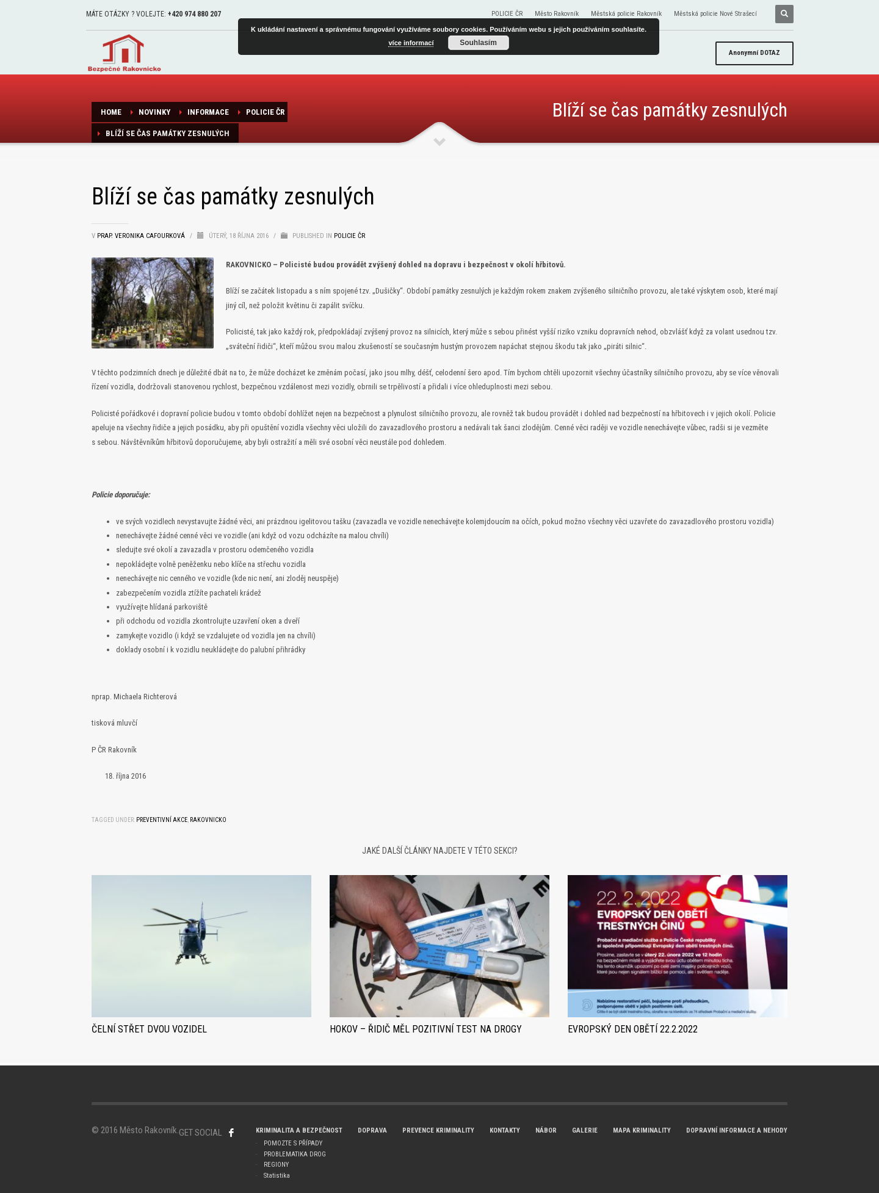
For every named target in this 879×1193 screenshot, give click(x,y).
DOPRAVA (372, 1130)
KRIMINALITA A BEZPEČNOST (299, 1130)
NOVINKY (154, 112)
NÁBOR (546, 1130)
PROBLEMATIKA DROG (295, 1154)
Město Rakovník (557, 14)
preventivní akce (161, 819)
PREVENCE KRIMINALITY (438, 1130)
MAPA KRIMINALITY (642, 1130)
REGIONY (276, 1165)
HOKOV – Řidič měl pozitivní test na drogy (426, 1029)
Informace (208, 112)
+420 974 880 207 (194, 14)
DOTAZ (754, 53)
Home (111, 112)
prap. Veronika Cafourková (142, 236)
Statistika (277, 1176)
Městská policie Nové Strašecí (715, 14)
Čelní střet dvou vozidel (149, 1029)
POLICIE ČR (507, 14)
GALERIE (585, 1130)
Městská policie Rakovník (626, 14)
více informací (410, 42)
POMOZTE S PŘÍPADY (293, 1143)
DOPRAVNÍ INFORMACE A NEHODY (736, 1130)
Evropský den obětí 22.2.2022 (633, 1029)
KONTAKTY (505, 1130)
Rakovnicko (208, 819)
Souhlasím (478, 42)
